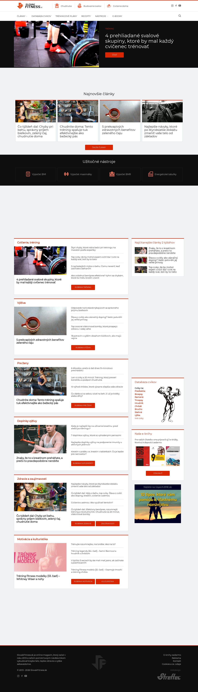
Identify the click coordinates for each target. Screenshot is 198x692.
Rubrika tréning (83, 287)
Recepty (86, 16)
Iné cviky (139, 418)
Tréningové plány (66, 16)
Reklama (176, 658)
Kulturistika (107, 581)
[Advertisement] (99, 212)
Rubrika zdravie (83, 523)
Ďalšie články (99, 147)
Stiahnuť (157, 473)
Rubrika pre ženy (83, 405)
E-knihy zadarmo (172, 655)
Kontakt (177, 661)
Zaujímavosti (107, 523)
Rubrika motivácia (83, 581)
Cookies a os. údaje (171, 664)
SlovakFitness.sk (30, 6)
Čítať (114, 55)
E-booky (117, 16)
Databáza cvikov (41, 16)
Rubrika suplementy (83, 463)
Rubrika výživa (83, 347)
